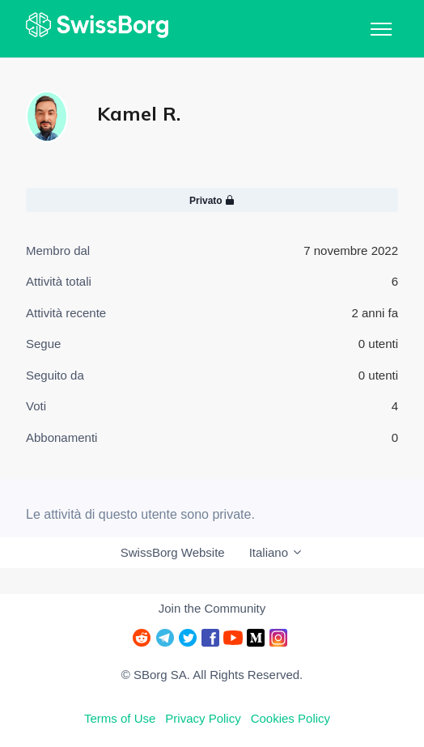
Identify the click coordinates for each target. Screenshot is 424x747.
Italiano (276, 552)
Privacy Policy (202, 718)
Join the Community (212, 608)
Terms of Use (119, 718)
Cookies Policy (290, 718)
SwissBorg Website (173, 552)
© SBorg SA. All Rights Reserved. (212, 674)
